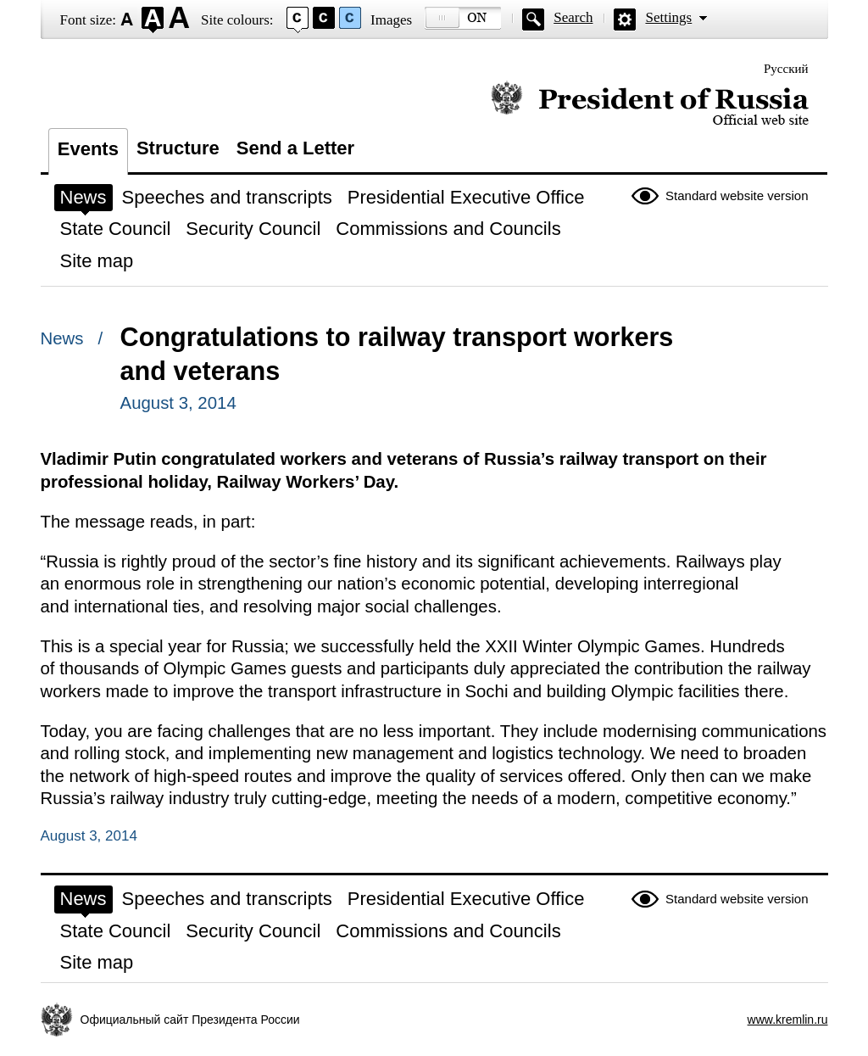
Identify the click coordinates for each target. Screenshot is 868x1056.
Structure (178, 148)
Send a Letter (295, 148)
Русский (786, 68)
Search (573, 17)
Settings (668, 17)
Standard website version (736, 195)
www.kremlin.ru (788, 1019)
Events (88, 148)
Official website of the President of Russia (650, 104)
